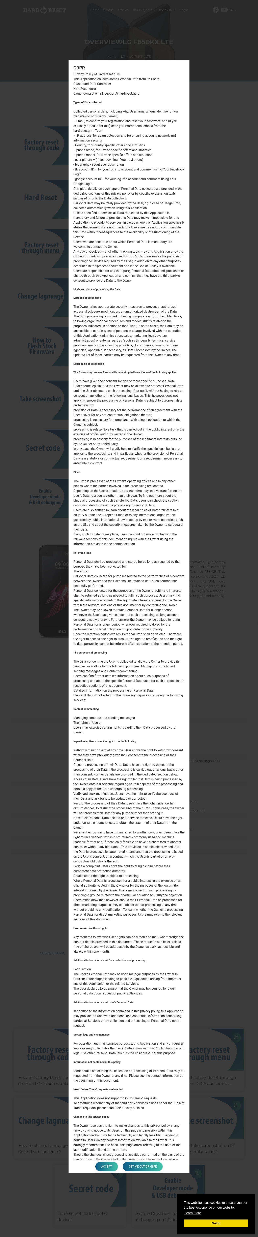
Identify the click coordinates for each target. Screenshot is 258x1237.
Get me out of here (143, 1166)
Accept (106, 1166)
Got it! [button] (216, 1223)
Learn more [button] (192, 1213)
